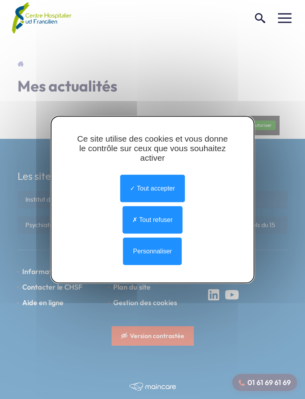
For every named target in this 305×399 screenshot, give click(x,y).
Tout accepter (152, 188)
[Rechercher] (260, 18)
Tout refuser (152, 219)
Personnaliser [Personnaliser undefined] (152, 251)
